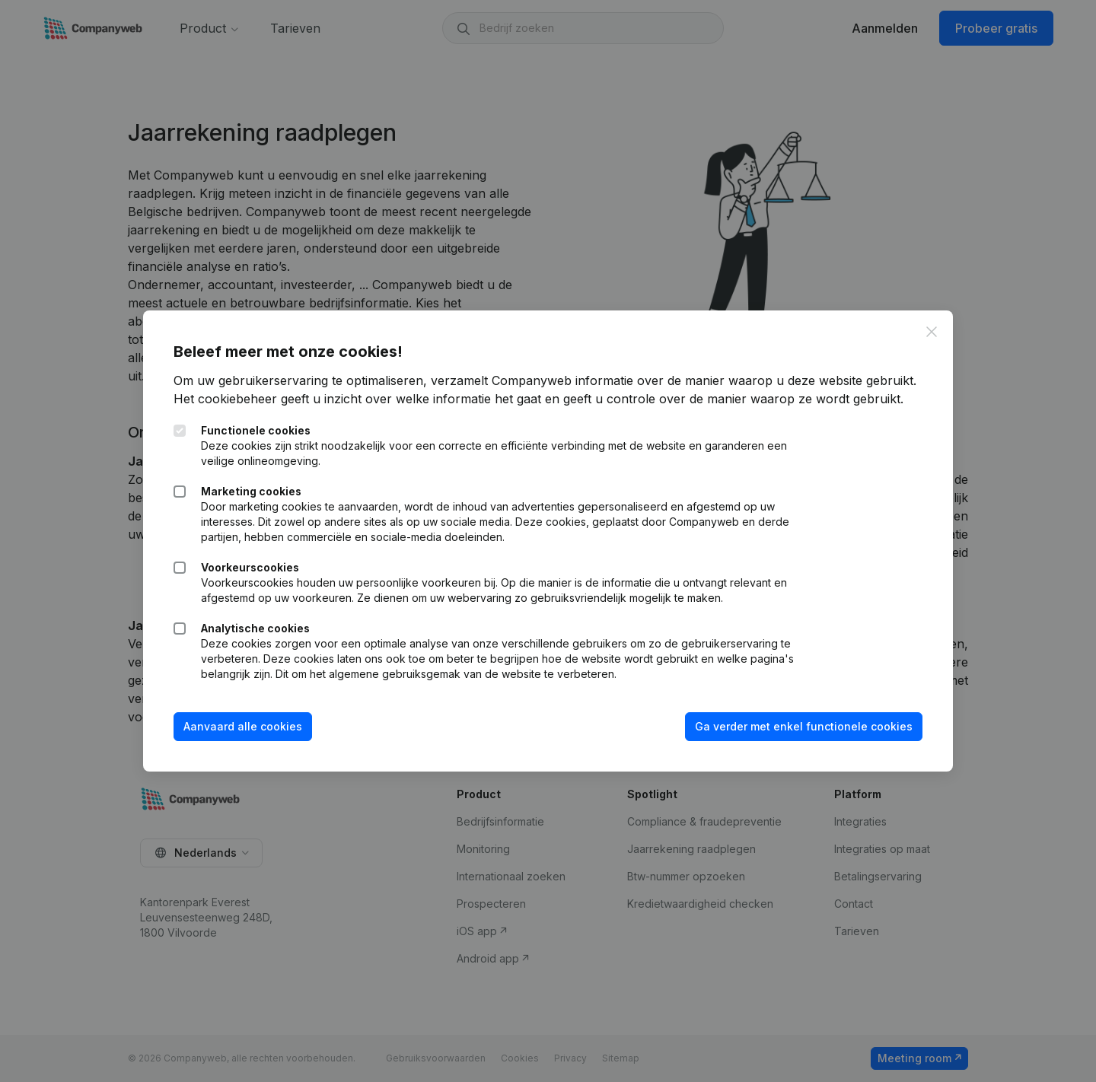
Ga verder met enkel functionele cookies (804, 726)
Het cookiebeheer (225, 398)
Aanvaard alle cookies (242, 726)
